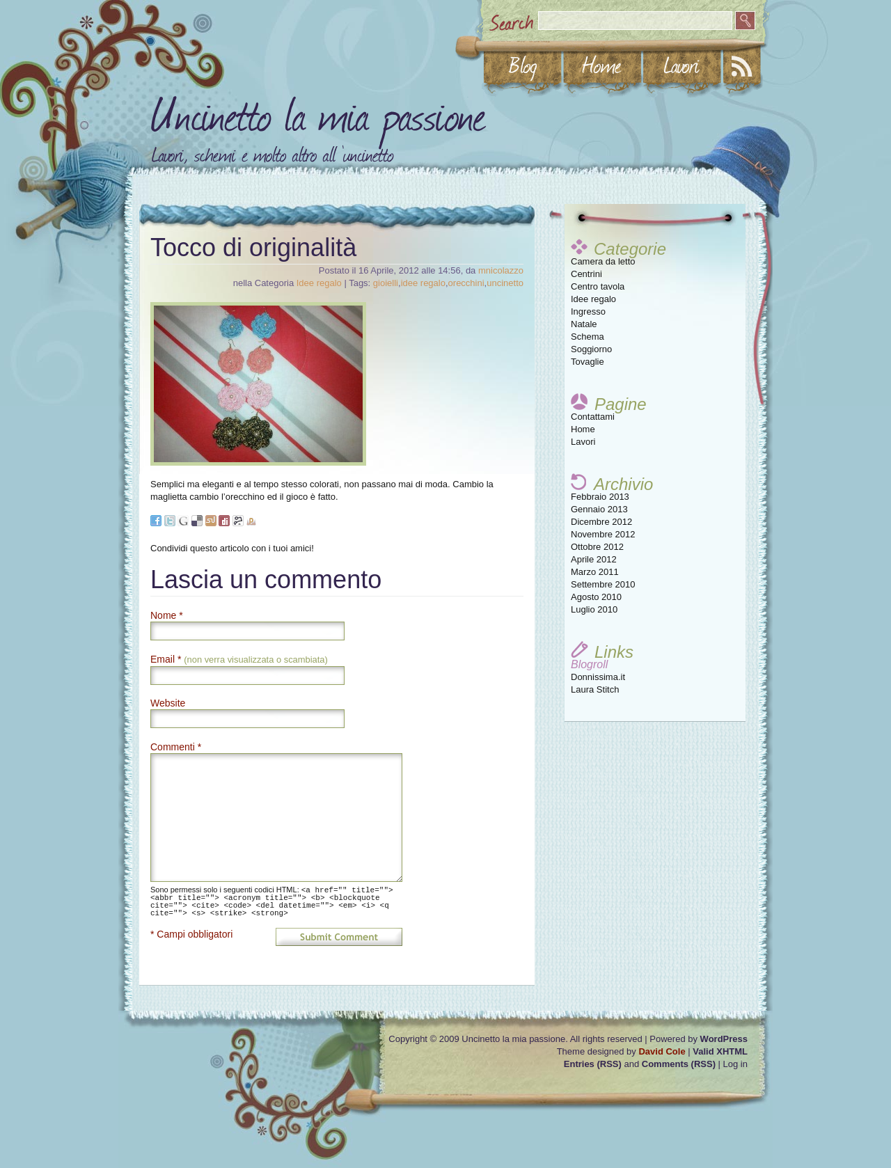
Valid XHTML (720, 1051)
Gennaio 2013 (599, 509)
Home (583, 429)
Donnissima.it (598, 677)
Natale (584, 324)
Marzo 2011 (595, 572)
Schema (587, 336)
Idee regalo (593, 299)
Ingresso (588, 311)
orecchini (466, 283)
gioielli (385, 283)
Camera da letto (603, 261)
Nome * (166, 615)
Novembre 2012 (603, 534)
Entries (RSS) (593, 1064)
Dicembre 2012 (601, 521)
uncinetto (505, 283)
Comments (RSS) (679, 1064)
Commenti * (175, 746)
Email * (239, 659)
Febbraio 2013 (600, 496)
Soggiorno (591, 349)
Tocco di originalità (253, 247)
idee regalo (423, 283)
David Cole (661, 1051)
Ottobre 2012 (597, 547)
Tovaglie (587, 361)
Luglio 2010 (594, 609)
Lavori (583, 441)
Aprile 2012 (594, 559)
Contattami (593, 416)
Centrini (586, 274)
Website (167, 703)
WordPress (724, 1039)
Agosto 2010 (596, 597)
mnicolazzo (500, 270)
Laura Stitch (595, 689)
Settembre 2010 (603, 584)
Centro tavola (597, 286)
